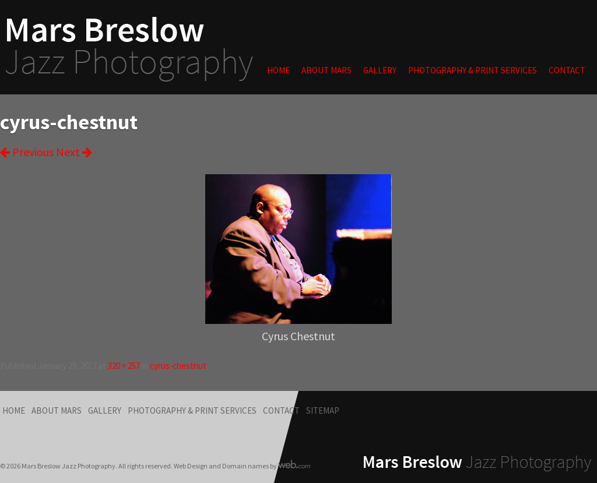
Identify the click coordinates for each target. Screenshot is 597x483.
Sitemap (322, 410)
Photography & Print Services (472, 70)
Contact (567, 70)
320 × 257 (124, 365)
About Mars (326, 70)
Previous (27, 151)
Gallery (379, 70)
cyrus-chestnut (178, 365)
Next (74, 151)
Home (278, 70)
